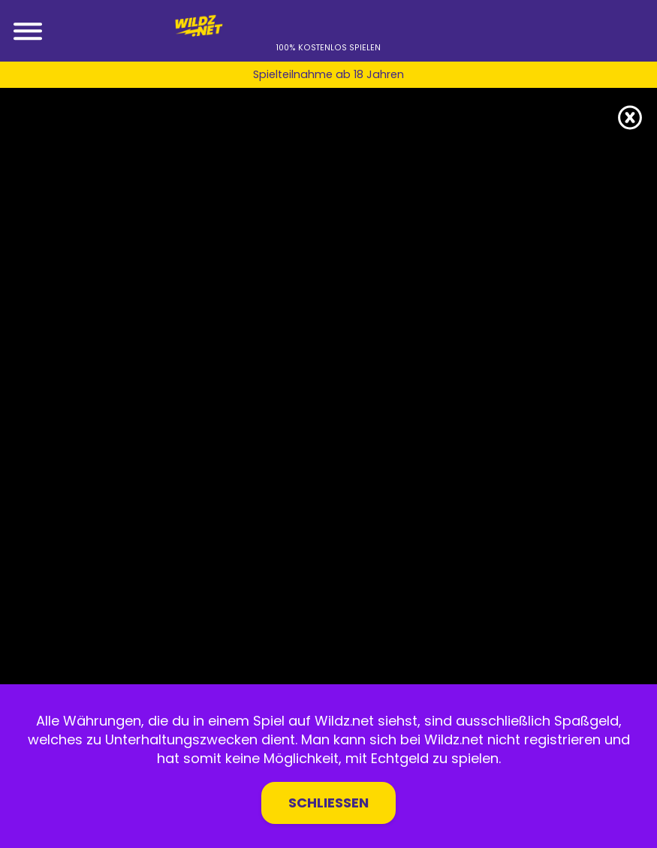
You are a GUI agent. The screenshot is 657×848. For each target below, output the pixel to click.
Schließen (328, 802)
